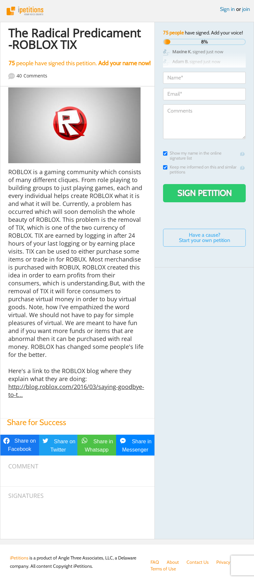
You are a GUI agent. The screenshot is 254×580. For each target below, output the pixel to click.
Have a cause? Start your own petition (204, 237)
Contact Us (198, 562)
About (173, 562)
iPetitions (127, 11)
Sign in (227, 9)
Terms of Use (163, 569)
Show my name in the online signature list (192, 156)
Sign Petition (204, 193)
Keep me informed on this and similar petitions (199, 169)
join (246, 9)
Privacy (223, 562)
